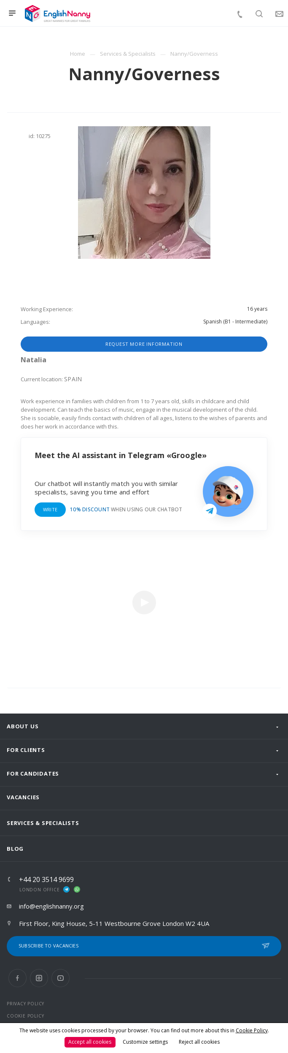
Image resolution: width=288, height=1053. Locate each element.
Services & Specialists (43, 823)
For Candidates (33, 773)
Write (50, 509)
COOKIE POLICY (25, 1016)
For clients (26, 750)
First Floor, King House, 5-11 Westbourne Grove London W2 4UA (114, 923)
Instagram (39, 978)
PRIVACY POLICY (25, 1004)
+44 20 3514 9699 (46, 879)
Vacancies (23, 797)
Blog (15, 848)
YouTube (60, 978)
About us (22, 726)
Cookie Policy (252, 1030)
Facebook (17, 978)
